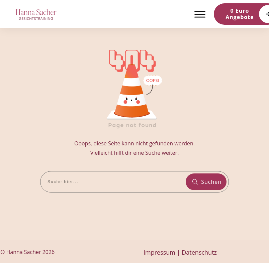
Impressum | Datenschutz (180, 252)
